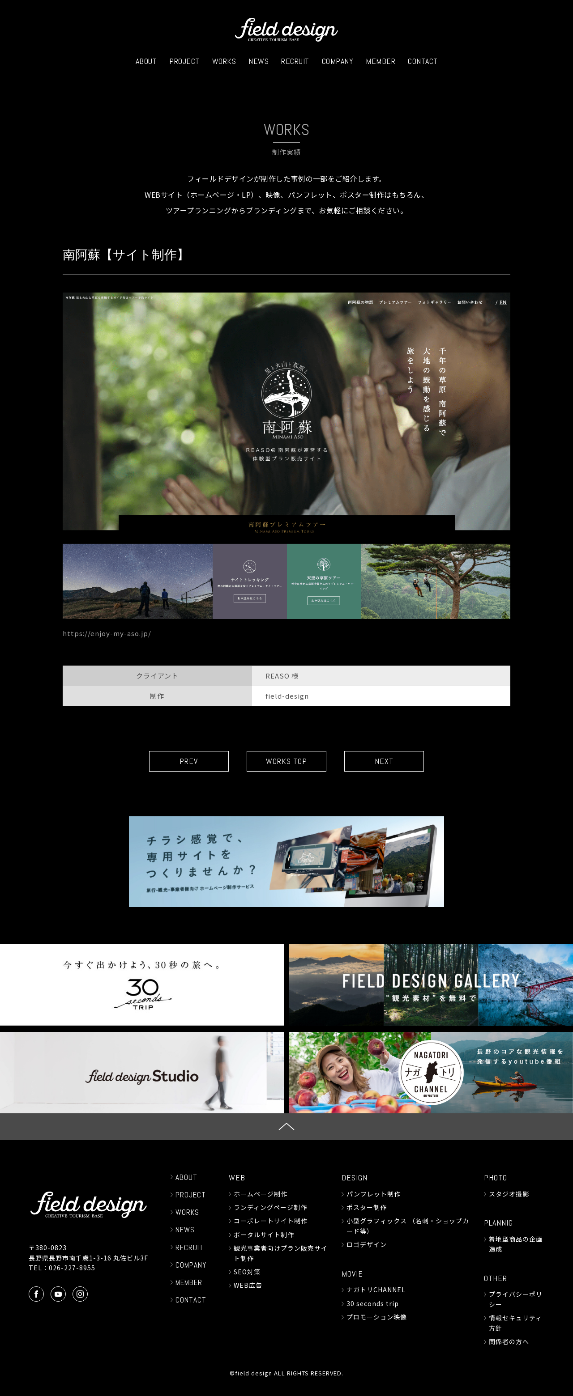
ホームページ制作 (260, 1193)
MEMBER (380, 61)
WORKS (224, 61)
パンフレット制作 (373, 1193)
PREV (188, 761)
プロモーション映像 (376, 1316)
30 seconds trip (372, 1303)
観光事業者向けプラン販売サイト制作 (281, 1252)
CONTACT (423, 61)
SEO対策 (247, 1271)
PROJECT (184, 61)
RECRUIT (295, 61)
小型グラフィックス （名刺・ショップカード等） (407, 1226)
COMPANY (338, 61)
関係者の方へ (509, 1341)
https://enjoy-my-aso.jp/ (107, 633)
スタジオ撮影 (509, 1193)
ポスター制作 (366, 1207)
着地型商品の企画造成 (516, 1244)
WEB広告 (248, 1285)
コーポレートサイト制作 (271, 1221)
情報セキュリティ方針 (515, 1322)
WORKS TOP (286, 761)
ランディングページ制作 (270, 1207)
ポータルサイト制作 (264, 1234)
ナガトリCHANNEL (376, 1290)
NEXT (385, 761)
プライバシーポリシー (516, 1299)
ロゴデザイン (366, 1244)
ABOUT (146, 61)
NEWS (258, 61)
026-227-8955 (72, 1267)
